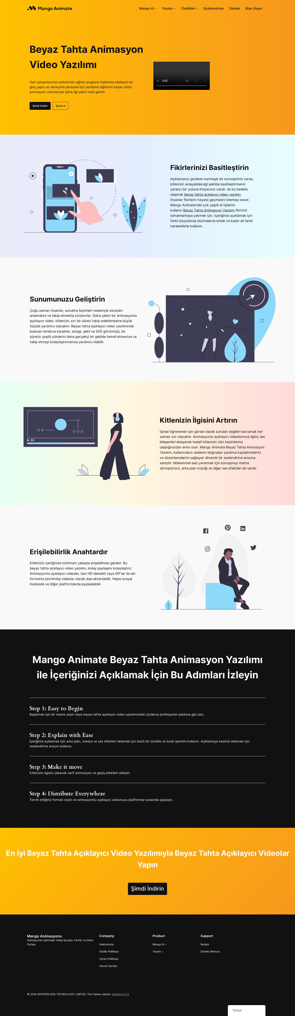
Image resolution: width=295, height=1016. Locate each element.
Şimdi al (60, 105)
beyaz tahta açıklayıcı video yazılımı (212, 194)
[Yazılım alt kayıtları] (175, 8)
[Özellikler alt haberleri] (197, 8)
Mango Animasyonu (44, 936)
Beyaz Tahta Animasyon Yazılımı (209, 210)
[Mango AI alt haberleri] (156, 8)
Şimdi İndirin (40, 105)
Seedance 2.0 (120, 994)
